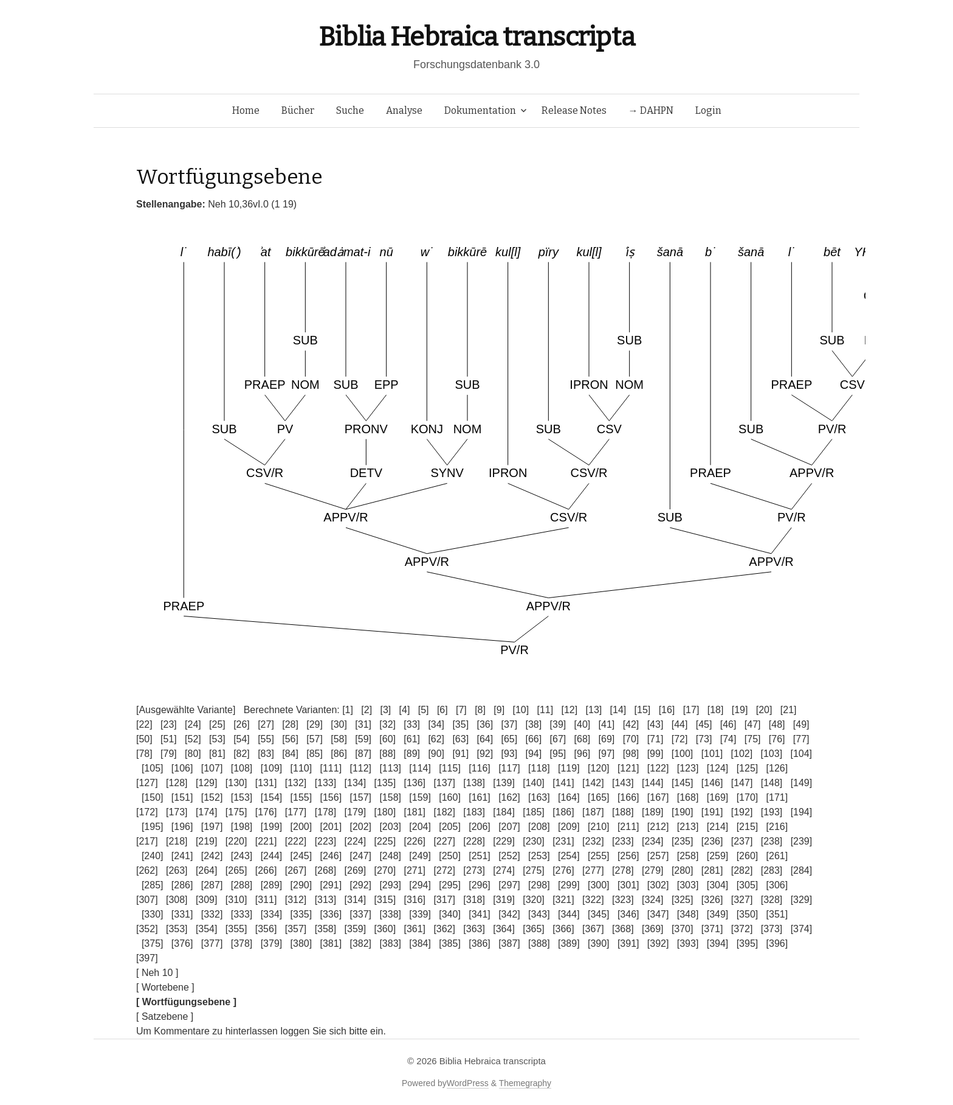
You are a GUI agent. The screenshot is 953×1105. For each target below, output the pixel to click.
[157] (360, 797)
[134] (355, 783)
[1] (347, 710)
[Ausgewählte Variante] (185, 710)
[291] (331, 885)
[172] (147, 812)
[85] (314, 753)
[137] (444, 783)
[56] (290, 739)
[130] (236, 783)
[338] (390, 914)
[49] (801, 724)
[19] (740, 710)
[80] (193, 753)
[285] (152, 885)
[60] (387, 739)
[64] (484, 739)
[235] (682, 841)
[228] (474, 841)
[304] (718, 885)
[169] (718, 797)
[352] (147, 929)
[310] (236, 899)
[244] (272, 856)
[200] (301, 826)
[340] (450, 914)
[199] (272, 826)
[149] (802, 783)
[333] (242, 914)
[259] (718, 856)
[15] (643, 710)
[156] (331, 797)
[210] (599, 826)
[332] (212, 914)
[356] (266, 929)
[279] (653, 870)
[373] (772, 929)
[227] (444, 841)
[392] (658, 943)
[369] (653, 929)
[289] (272, 885)
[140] (534, 783)
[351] (777, 914)
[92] (484, 753)
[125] (748, 768)
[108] (242, 768)
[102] (742, 753)
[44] (680, 724)
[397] (147, 958)
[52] (193, 739)
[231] (563, 841)
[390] (599, 943)
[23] (168, 724)
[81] (217, 753)
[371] (712, 929)
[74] (728, 739)
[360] (385, 929)
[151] (182, 797)
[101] (712, 753)
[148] (772, 783)
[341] (479, 914)
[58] (339, 739)
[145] (682, 783)
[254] (569, 856)
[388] (539, 943)
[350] (748, 914)
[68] (582, 739)
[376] (182, 943)
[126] (777, 768)
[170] (748, 797)
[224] (355, 841)
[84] (290, 753)
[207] (509, 826)
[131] (266, 783)
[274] (504, 870)
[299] (569, 885)
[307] (147, 899)
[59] (363, 739)
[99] (655, 753)
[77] (801, 739)
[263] (177, 870)
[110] (301, 768)
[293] (390, 885)
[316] (414, 899)
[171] (777, 797)
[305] (748, 885)
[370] (682, 929)
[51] (168, 739)
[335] (301, 914)
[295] (450, 885)
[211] (628, 826)
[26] (241, 724)
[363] (474, 929)
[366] (563, 929)
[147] (742, 783)
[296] (479, 885)
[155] (301, 797)
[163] (539, 797)
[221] (266, 841)
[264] (207, 870)
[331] (182, 914)
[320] (534, 899)
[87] (363, 753)
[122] (658, 768)
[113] (390, 768)
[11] (545, 710)
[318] (474, 899)
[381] (331, 943)
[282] (742, 870)
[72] (680, 739)
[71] (655, 739)
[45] (704, 724)
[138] (474, 783)
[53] (217, 739)
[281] (712, 870)
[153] (242, 797)
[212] (658, 826)
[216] (777, 826)
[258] (688, 856)
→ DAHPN (650, 110)
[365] (534, 929)
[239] (802, 841)
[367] (593, 929)
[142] (593, 783)
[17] (691, 710)
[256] (628, 856)
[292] (360, 885)
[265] (236, 870)
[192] (742, 812)
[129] (207, 783)
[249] (420, 856)
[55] (266, 739)
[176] (266, 812)
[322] (593, 899)
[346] (628, 914)
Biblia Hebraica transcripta (476, 36)
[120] (599, 768)
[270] (385, 870)
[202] (360, 826)
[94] (534, 753)
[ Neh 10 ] (157, 972)
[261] (777, 856)
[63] (460, 739)
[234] (653, 841)
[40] (582, 724)
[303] (688, 885)
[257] (658, 856)
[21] (788, 710)
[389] (569, 943)
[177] (296, 812)
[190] (682, 812)
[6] (442, 710)
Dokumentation (480, 110)
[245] (301, 856)
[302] (658, 885)
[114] (420, 768)
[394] (718, 943)
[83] (266, 753)
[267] (296, 870)
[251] (479, 856)
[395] (748, 943)
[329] (802, 899)
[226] (414, 841)
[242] (212, 856)
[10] (520, 710)
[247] (360, 856)
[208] (539, 826)
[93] (509, 753)
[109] (272, 768)
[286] (182, 885)
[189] (653, 812)
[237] (742, 841)
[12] (570, 710)
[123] (688, 768)
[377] (212, 943)
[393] (688, 943)
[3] (385, 710)
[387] (509, 943)
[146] (712, 783)
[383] (390, 943)
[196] (182, 826)
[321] (563, 899)
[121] (628, 768)
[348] (688, 914)
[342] (509, 914)
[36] (484, 724)
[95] (558, 753)
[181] (414, 812)
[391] (628, 943)
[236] (712, 841)
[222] (296, 841)
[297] (509, 885)
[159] (420, 797)
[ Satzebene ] (164, 1016)
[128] (177, 783)
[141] (563, 783)
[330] (152, 914)
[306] (777, 885)
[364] (504, 929)
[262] (147, 870)
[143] (623, 783)
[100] (682, 753)
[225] (385, 841)
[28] (290, 724)
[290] (301, 885)
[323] (623, 899)
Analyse (404, 110)
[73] (704, 739)
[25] (217, 724)
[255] (599, 856)
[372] (742, 929)
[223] (326, 841)
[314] (355, 899)
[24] (193, 724)
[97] (607, 753)
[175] (236, 812)
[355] (236, 929)
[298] (539, 885)
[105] (152, 768)
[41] (607, 724)
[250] (450, 856)
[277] (593, 870)
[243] (242, 856)
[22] (144, 724)
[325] (682, 899)
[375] (152, 943)
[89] (412, 753)
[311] (266, 899)
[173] (177, 812)
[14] (618, 710)
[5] (423, 710)
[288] (242, 885)
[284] (802, 870)
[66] (534, 739)
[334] (272, 914)
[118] (539, 768)
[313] (326, 899)
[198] (242, 826)
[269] (355, 870)
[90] (436, 753)
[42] (631, 724)
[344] (569, 914)
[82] (241, 753)
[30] (339, 724)
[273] (474, 870)
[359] (355, 929)
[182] (444, 812)
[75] (753, 739)
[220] (236, 841)
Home (246, 110)
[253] (539, 856)
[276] (563, 870)
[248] (390, 856)
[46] (728, 724)
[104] (801, 753)
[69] (607, 739)
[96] (582, 753)
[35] (460, 724)
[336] (331, 914)
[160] (450, 797)
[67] (558, 739)
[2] (366, 710)
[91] (460, 753)
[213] (688, 826)
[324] (653, 899)
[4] (404, 710)
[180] (385, 812)
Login (708, 110)
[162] (509, 797)
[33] (412, 724)
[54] (241, 739)
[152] (212, 797)
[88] (387, 753)
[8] (480, 710)
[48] (777, 724)
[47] (753, 724)
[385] (450, 943)
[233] (623, 841)
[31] (363, 724)
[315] (385, 899)
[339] (420, 914)
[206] (479, 826)
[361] (414, 929)
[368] (623, 929)
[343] (539, 914)
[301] (628, 885)
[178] (326, 812)
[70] (631, 739)
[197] (212, 826)
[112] (360, 768)
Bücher (297, 110)
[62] (436, 739)
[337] (360, 914)
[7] (461, 710)
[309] (207, 899)
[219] (207, 841)
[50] (144, 739)
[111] (331, 768)
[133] (326, 783)
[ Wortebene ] (165, 987)
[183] (474, 812)
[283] (772, 870)
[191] (712, 812)
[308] (177, 899)
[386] (479, 943)
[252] (509, 856)
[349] (718, 914)
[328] (772, 899)
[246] (331, 856)
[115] (450, 768)
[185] (534, 812)
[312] (296, 899)
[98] (631, 753)
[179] (355, 812)
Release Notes (574, 110)
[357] (296, 929)
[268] (326, 870)
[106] (182, 768)
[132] (296, 783)
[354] (207, 929)
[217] (147, 841)
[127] (147, 783)
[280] (682, 870)
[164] (569, 797)
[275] (534, 870)
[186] (563, 812)
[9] (499, 710)
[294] (420, 885)
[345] (599, 914)
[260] (748, 856)
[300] (599, 885)
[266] (266, 870)
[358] (326, 929)
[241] (182, 856)
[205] (450, 826)
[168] (688, 797)
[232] (593, 841)
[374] (802, 929)
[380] (301, 943)
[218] (177, 841)
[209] (569, 826)
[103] (772, 753)
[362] (444, 929)
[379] (272, 943)
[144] (653, 783)
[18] (715, 710)
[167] (658, 797)
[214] (718, 826)
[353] (177, 929)
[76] (777, 739)
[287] (212, 885)
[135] (385, 783)
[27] (266, 724)
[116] (479, 768)
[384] (420, 943)
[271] (414, 870)
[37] (509, 724)
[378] (242, 943)
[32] (387, 724)
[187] (593, 812)
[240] (152, 856)
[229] (504, 841)
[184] (504, 812)
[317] (444, 899)
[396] (777, 943)
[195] (152, 826)
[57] (314, 739)
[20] (764, 710)
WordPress (468, 1083)
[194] (802, 812)
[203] (390, 826)
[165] (599, 797)
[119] (569, 768)
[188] (623, 812)
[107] (212, 768)
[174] (207, 812)
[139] (504, 783)
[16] (667, 710)
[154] (272, 797)
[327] (742, 899)
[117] (509, 768)
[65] (509, 739)
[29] (314, 724)
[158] (390, 797)
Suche (350, 110)
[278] (623, 870)
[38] (534, 724)
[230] (534, 841)
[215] (748, 826)
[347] (658, 914)
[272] (444, 870)
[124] (718, 768)
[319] (504, 899)
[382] (360, 943)
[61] (412, 739)
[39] (558, 724)
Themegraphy (525, 1083)
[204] (420, 826)
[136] (414, 783)
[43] (655, 724)
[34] (436, 724)
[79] (168, 753)
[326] (712, 899)
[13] (594, 710)
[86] (339, 753)
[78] (144, 753)
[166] (628, 797)
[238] (772, 841)
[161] (479, 797)
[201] (331, 826)
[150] (152, 797)
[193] (772, 812)
